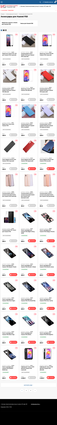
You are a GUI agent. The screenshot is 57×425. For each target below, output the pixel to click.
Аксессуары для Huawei (11, 14)
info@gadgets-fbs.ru (35, 404)
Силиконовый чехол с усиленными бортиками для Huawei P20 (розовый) (47, 195)
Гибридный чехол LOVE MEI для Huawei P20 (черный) (27, 368)
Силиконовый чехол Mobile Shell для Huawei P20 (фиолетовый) (46, 125)
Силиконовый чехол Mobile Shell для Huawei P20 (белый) (8, 90)
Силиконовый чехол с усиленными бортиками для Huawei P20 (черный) (9, 195)
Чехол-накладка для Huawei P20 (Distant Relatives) (7, 368)
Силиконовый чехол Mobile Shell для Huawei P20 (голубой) (27, 125)
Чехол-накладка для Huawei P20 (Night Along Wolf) (28, 231)
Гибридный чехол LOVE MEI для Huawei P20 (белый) (46, 368)
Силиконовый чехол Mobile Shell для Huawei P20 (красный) (46, 90)
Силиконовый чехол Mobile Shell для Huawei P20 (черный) (27, 55)
